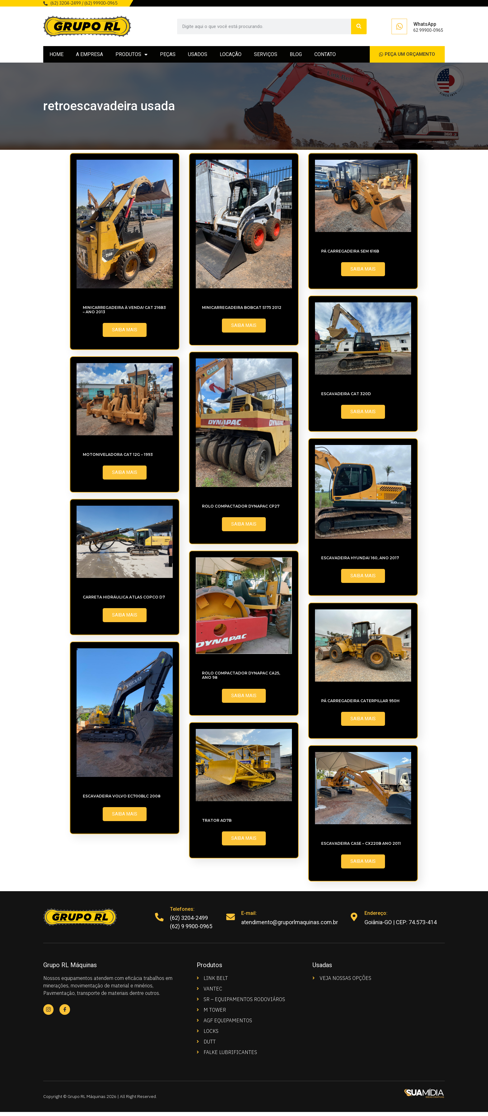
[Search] (359, 26)
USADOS (197, 56)
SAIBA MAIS (124, 334)
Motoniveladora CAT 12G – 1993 (118, 458)
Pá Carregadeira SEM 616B (350, 255)
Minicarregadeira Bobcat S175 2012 (241, 311)
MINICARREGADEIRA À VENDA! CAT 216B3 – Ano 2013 (124, 313)
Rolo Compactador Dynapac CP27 (240, 510)
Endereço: (376, 917)
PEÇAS (168, 56)
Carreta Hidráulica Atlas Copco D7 (124, 600)
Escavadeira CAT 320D (346, 397)
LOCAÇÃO (231, 56)
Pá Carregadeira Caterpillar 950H (360, 704)
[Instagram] (48, 1013)
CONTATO (325, 56)
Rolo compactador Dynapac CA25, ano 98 (241, 678)
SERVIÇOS (265, 56)
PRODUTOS (131, 56)
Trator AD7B (217, 824)
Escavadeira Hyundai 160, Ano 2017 (360, 561)
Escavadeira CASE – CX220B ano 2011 (361, 847)
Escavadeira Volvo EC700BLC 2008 (122, 799)
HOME (56, 56)
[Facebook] (65, 1013)
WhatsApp (424, 24)
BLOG (296, 56)
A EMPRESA (89, 56)
